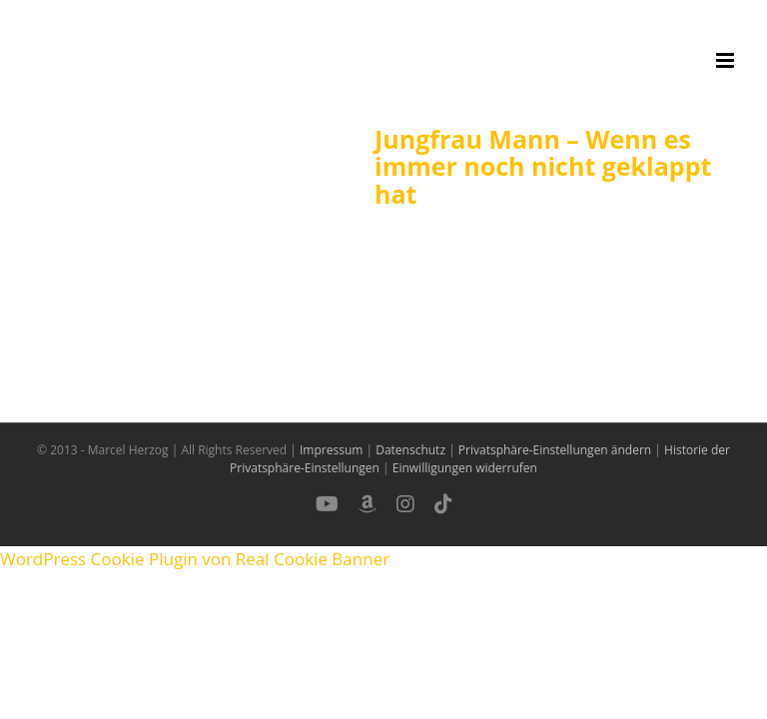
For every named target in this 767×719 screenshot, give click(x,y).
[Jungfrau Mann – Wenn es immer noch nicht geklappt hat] (190, 227)
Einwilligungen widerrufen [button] (464, 467)
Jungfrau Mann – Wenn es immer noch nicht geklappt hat (543, 166)
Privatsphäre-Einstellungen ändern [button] (554, 449)
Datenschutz (410, 449)
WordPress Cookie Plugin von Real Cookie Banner (194, 558)
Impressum (331, 449)
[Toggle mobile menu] (726, 60)
